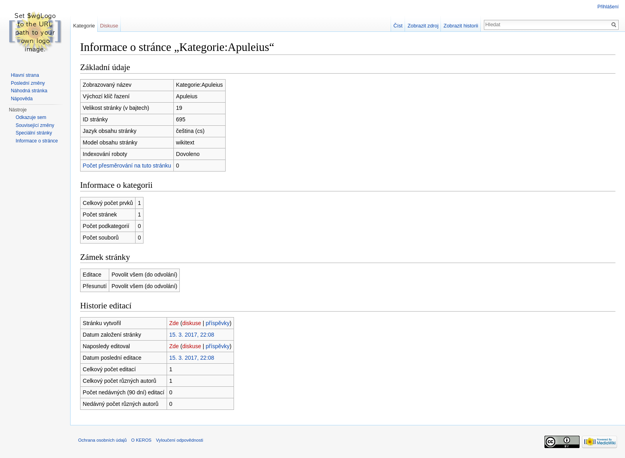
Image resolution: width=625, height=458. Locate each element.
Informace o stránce (37, 141)
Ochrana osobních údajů (102, 440)
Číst (398, 26)
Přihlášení (608, 7)
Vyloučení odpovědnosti (179, 440)
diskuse (191, 323)
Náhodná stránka (29, 91)
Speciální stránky (34, 133)
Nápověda (22, 98)
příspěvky (218, 323)
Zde (174, 323)
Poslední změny (28, 83)
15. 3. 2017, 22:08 (191, 334)
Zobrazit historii (461, 26)
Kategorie (84, 26)
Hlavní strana (25, 75)
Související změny (35, 125)
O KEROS (141, 440)
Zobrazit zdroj (423, 26)
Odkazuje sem (31, 117)
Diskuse (109, 26)
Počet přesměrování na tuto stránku (127, 165)
